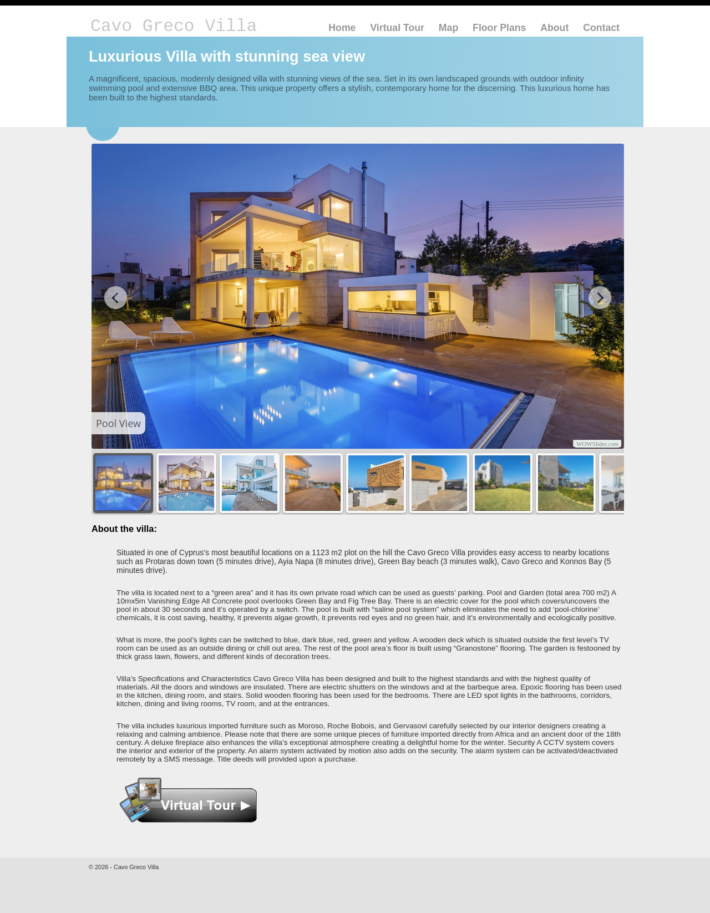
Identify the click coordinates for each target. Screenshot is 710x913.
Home (342, 27)
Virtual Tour (397, 27)
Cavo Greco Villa (173, 26)
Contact (601, 27)
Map (448, 27)
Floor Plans (499, 27)
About (554, 27)
